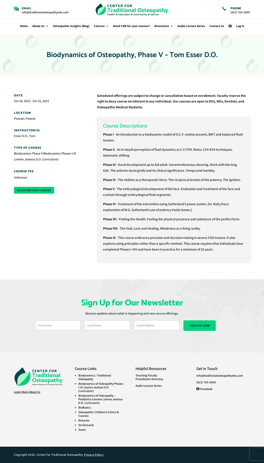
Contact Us (216, 26)
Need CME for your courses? (131, 26)
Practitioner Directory (149, 379)
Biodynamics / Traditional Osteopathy (94, 377)
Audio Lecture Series (191, 26)
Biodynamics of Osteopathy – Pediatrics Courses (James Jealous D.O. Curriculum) (100, 399)
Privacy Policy (93, 455)
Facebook (204, 389)
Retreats (83, 420)
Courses (99, 26)
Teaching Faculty (146, 375)
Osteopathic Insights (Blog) (71, 26)
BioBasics (84, 407)
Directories (161, 26)
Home (24, 26)
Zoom (82, 430)
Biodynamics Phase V (28, 153)
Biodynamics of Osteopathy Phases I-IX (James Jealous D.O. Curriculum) (100, 387)
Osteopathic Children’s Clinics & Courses (98, 414)
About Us (38, 26)
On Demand (86, 425)
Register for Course (34, 190)
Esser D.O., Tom (24, 136)
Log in (240, 26)
